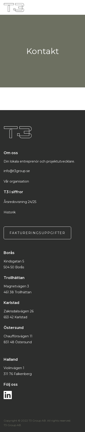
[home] (40, 7)
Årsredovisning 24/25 (20, 202)
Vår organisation (16, 181)
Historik (10, 212)
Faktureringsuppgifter (37, 233)
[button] (80, 7)
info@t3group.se (17, 171)
